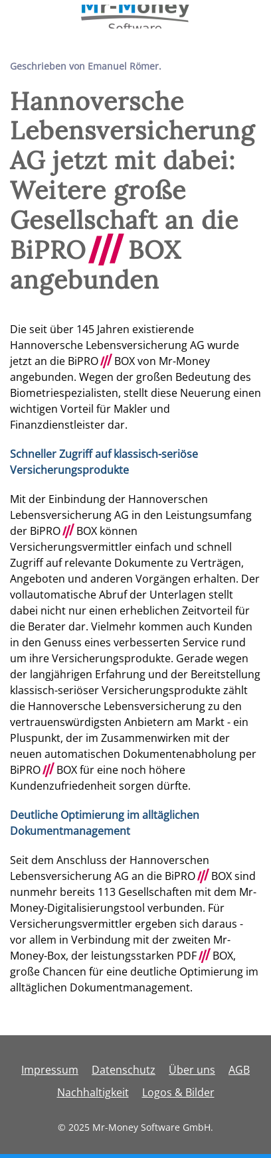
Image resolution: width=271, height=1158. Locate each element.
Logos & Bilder (178, 1092)
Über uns (192, 1069)
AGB (239, 1069)
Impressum (49, 1069)
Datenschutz (123, 1069)
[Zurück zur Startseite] (136, 16)
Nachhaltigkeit (93, 1092)
